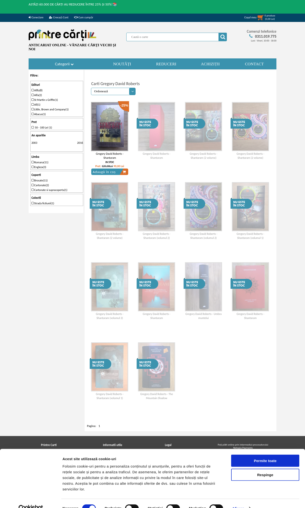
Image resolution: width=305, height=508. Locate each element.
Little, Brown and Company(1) (50, 109)
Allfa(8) (37, 90)
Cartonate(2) (40, 185)
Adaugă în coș (109, 171)
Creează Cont (58, 17)
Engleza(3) (38, 167)
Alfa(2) (36, 95)
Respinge (265, 465)
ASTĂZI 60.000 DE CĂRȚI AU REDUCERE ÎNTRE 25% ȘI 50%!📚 (73, 4)
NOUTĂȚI (122, 64)
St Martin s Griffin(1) (44, 100)
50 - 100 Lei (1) (41, 127)
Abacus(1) (38, 114)
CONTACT (254, 64)
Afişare (238, 499)
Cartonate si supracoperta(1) (49, 190)
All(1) (36, 104)
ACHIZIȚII (210, 64)
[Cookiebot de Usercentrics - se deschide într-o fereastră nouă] (31, 498)
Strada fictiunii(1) (42, 203)
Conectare (36, 17)
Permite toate (265, 451)
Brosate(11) (39, 180)
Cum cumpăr (83, 17)
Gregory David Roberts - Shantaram (109, 155)
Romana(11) (39, 162)
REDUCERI (166, 64)
